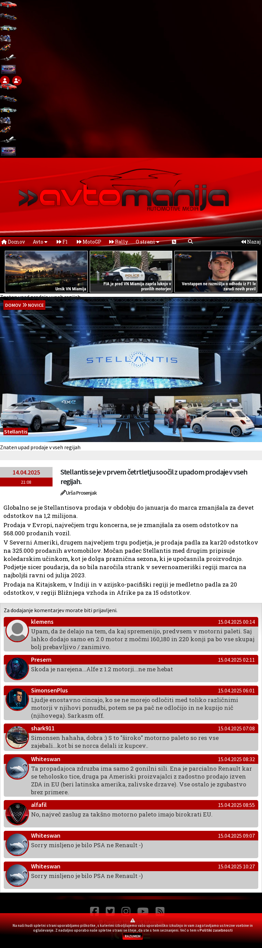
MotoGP (89, 241)
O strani (147, 241)
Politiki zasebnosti (216, 930)
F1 (62, 241)
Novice (36, 305)
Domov (13, 241)
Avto (40, 241)
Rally (118, 241)
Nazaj (251, 241)
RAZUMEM (133, 936)
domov (13, 305)
